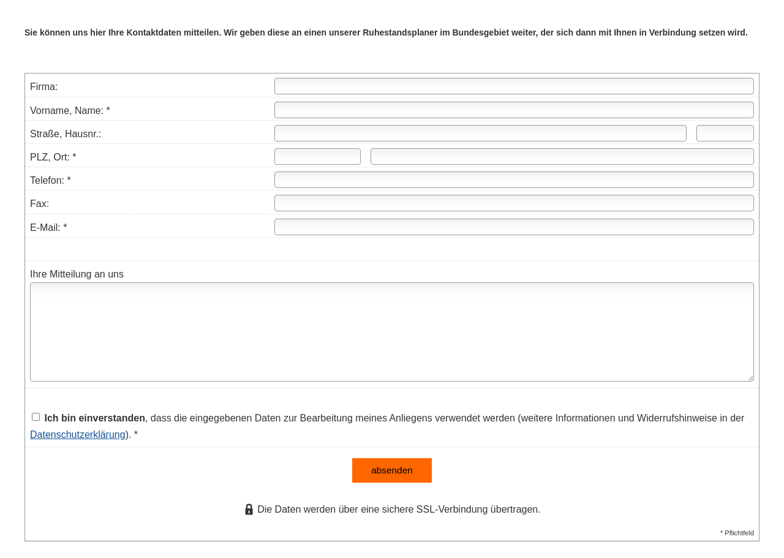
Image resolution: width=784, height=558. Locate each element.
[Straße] (480, 133)
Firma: (44, 86)
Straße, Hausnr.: (66, 134)
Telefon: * (50, 180)
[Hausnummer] (725, 133)
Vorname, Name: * (70, 110)
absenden (392, 469)
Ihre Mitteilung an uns (77, 274)
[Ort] (562, 156)
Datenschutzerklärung (78, 434)
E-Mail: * (48, 227)
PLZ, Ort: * (53, 157)
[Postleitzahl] (317, 156)
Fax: (39, 203)
